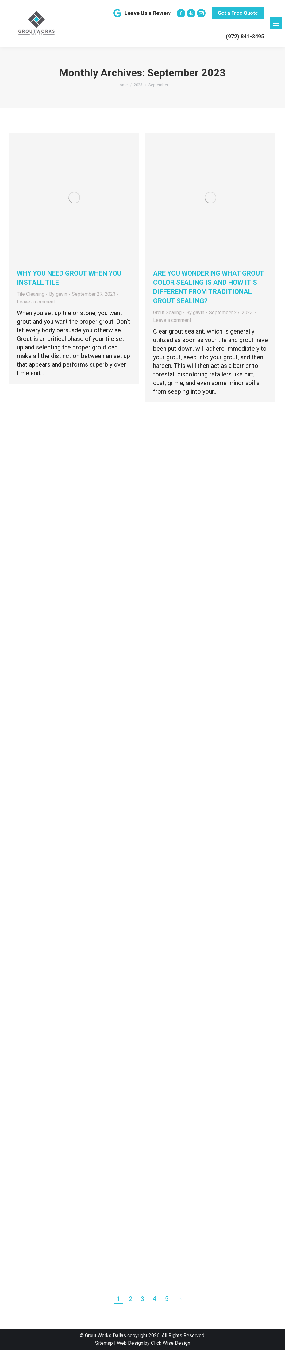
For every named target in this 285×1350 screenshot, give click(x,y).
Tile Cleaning (30, 294)
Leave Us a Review (141, 13)
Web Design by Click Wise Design (153, 1343)
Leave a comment (36, 302)
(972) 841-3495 (245, 36)
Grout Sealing (167, 312)
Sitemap (104, 1343)
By (58, 294)
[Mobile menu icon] (276, 23)
